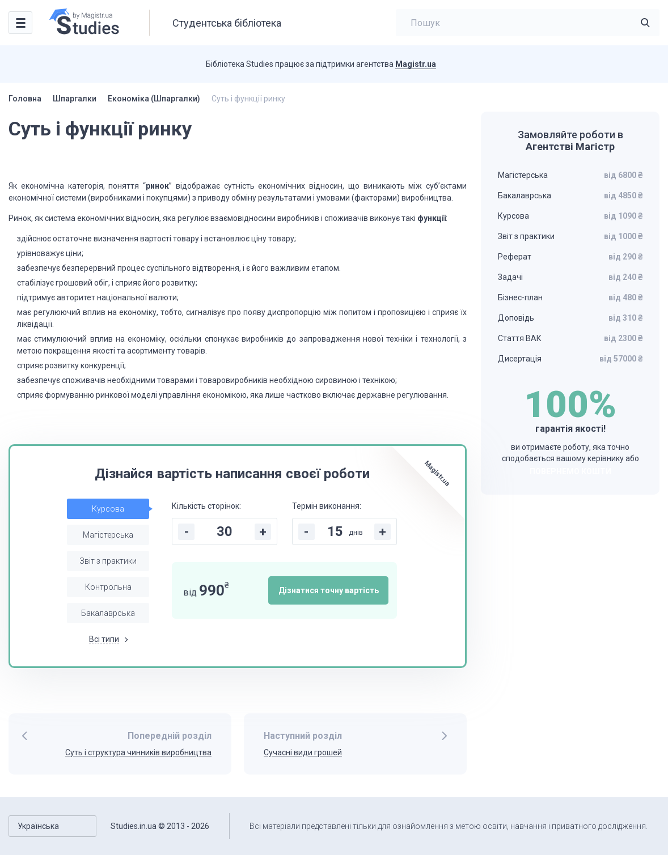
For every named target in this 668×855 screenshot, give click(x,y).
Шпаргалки (74, 98)
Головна (25, 98)
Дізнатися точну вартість (328, 590)
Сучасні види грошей (303, 752)
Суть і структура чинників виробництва (138, 752)
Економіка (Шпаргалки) (154, 98)
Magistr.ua (415, 64)
